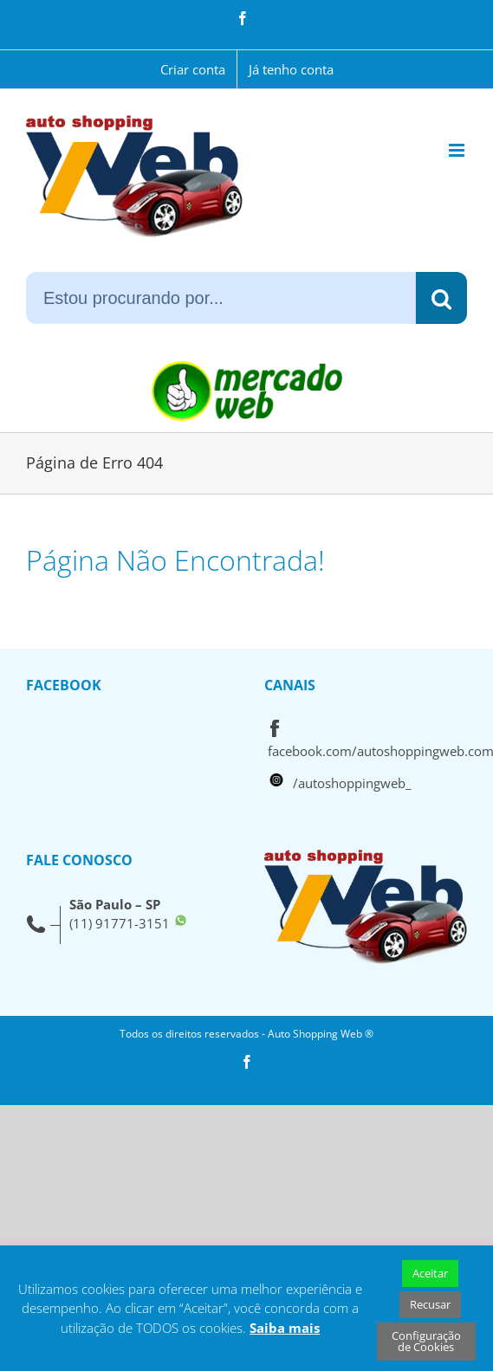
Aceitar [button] (430, 1273)
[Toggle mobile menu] (458, 150)
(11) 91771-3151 (119, 923)
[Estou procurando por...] (220, 298)
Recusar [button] (430, 1304)
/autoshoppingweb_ (352, 783)
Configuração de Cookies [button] (426, 1341)
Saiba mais (285, 1327)
